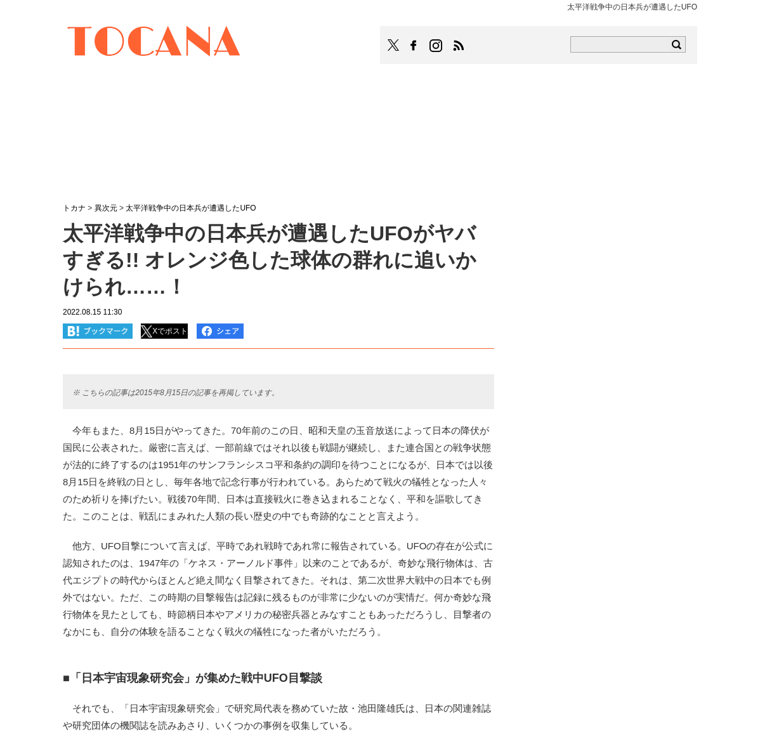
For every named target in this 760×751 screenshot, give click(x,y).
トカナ (74, 208)
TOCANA (154, 43)
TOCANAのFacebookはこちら (414, 45)
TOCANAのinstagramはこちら (436, 45)
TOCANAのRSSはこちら (459, 45)
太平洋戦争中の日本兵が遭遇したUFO (191, 208)
